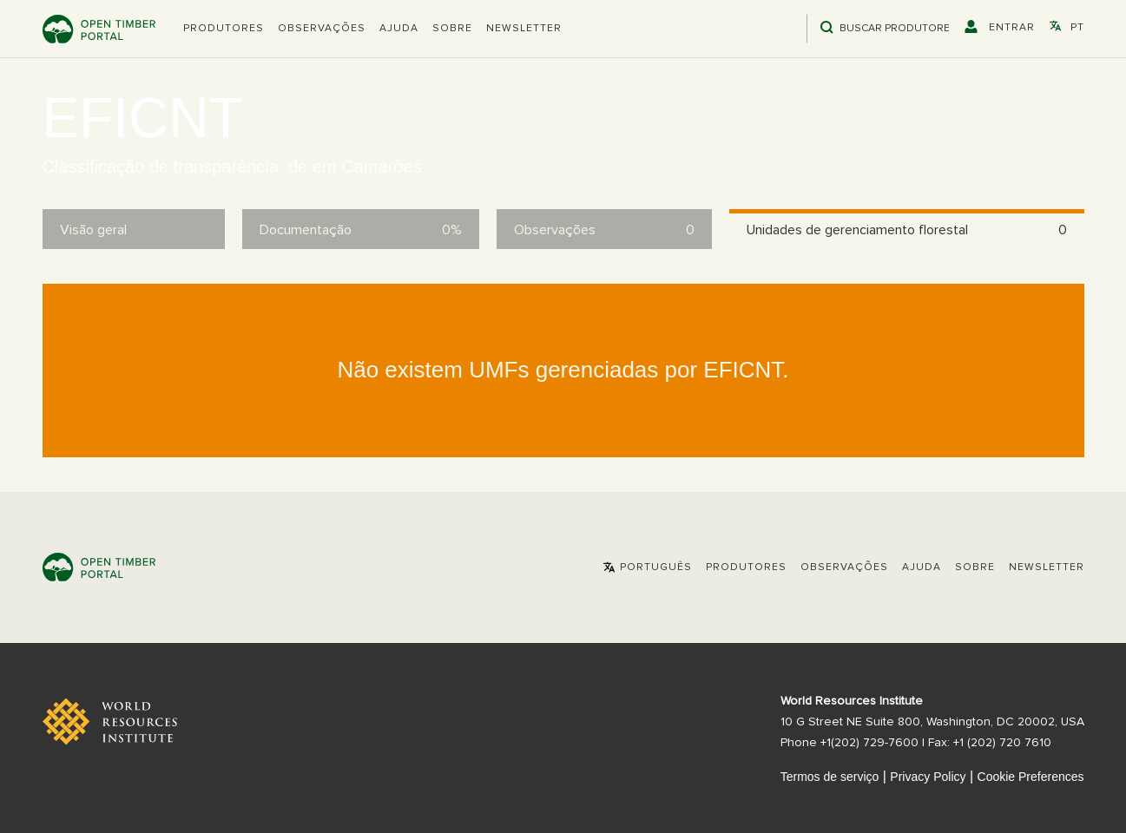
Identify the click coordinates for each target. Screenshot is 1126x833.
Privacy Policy (927, 777)
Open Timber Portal (99, 29)
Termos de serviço (829, 777)
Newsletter (524, 28)
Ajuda (398, 28)
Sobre (452, 28)
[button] (223, 29)
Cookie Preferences (1031, 777)
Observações (321, 28)
